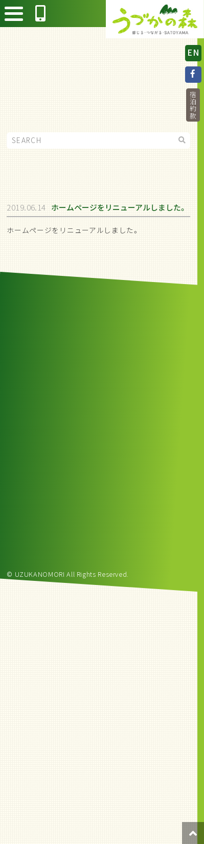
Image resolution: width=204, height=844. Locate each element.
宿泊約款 (193, 105)
